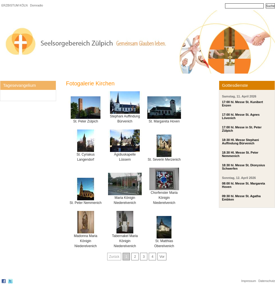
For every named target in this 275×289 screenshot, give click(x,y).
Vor (161, 257)
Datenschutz (266, 281)
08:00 (226, 183)
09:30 (226, 196)
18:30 (226, 140)
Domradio (36, 5)
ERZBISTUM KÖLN (14, 5)
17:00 (226, 102)
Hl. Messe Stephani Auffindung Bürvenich (240, 141)
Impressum (248, 281)
